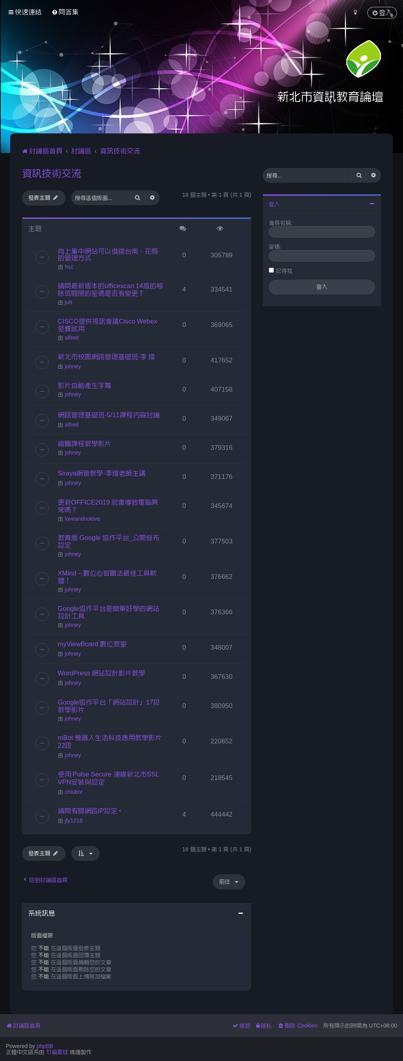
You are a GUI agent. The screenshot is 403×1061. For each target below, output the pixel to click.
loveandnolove (82, 518)
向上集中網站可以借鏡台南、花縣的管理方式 (108, 254)
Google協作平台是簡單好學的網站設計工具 (108, 612)
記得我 (284, 271)
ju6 (68, 302)
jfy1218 (74, 820)
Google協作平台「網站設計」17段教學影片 (109, 706)
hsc (69, 267)
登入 (274, 204)
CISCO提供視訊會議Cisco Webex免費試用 (107, 325)
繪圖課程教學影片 (84, 443)
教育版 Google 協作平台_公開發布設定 (108, 541)
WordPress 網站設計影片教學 (102, 673)
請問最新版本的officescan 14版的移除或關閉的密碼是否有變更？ (110, 289)
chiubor (74, 792)
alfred (72, 337)
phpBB (45, 1046)
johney (73, 366)
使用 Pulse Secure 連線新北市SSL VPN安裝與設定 (108, 778)
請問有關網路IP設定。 (91, 811)
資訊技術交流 (51, 173)
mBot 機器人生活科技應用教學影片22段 (110, 741)
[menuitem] (65, 12)
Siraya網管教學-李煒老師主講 (102, 473)
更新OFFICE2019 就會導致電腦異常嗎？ (108, 506)
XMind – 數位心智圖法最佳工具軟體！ (107, 577)
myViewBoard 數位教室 (92, 644)
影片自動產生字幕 (84, 385)
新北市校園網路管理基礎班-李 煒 (106, 356)
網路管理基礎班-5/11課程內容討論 (109, 415)
